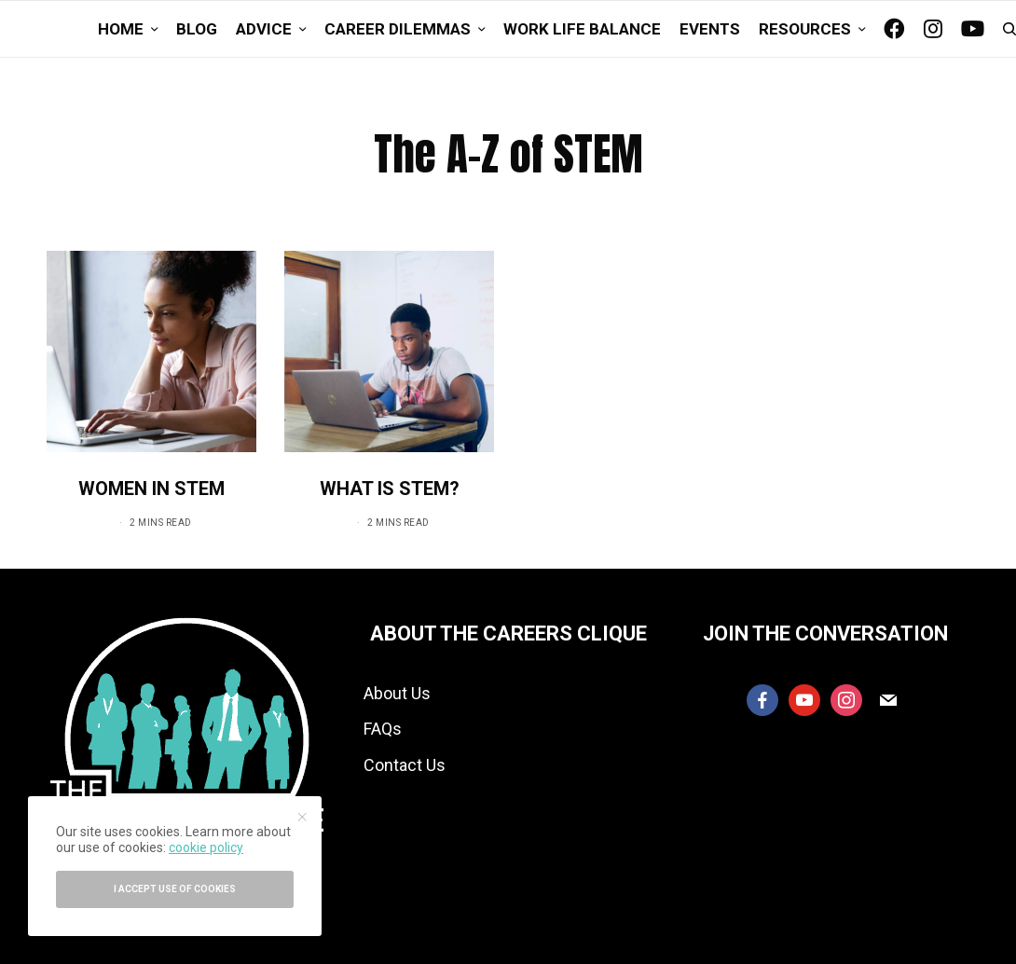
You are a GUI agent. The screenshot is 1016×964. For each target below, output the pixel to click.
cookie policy (206, 847)
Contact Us (405, 765)
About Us (397, 693)
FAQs (383, 728)
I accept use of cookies (175, 889)
